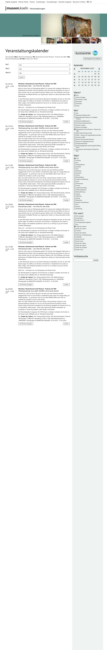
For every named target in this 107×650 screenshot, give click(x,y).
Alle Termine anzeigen (25, 122)
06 (89, 76)
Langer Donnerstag (81, 187)
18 (82, 82)
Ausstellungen (40, 2)
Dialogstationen (80, 164)
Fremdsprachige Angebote (83, 222)
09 (99, 76)
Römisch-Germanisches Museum (85, 139)
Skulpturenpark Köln (81, 143)
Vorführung (79, 208)
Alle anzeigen (80, 216)
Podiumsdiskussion (81, 190)
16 (99, 79)
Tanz (77, 204)
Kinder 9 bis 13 (80, 220)
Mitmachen (79, 200)
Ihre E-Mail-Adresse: (11, 549)
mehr (33, 581)
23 (99, 82)
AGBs (45, 647)
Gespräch (78, 167)
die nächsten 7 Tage (81, 99)
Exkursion (78, 173)
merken (66, 122)
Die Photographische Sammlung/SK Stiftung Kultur (88, 146)
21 (92, 82)
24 (79, 85)
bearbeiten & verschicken (15, 533)
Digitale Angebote (11, 2)
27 (89, 85)
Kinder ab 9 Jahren (81, 245)
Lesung (78, 185)
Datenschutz (38, 647)
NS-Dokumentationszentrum (84, 123)
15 (95, 79)
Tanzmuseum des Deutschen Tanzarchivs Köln (87, 150)
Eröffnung (78, 196)
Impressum (28, 647)
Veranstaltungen (52, 2)
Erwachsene (79, 218)
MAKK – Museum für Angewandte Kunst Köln (88, 135)
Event (77, 181)
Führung (78, 160)
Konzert (78, 206)
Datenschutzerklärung (17, 557)
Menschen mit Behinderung (83, 235)
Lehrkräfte (79, 237)
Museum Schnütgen (81, 127)
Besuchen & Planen (79, 2)
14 (92, 79)
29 (95, 85)
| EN (89, 2)
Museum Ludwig (80, 125)
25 (82, 85)
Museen (32, 2)
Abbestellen (20, 562)
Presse (51, 647)
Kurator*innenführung (82, 179)
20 (89, 82)
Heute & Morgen (80, 97)
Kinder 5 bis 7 (79, 249)
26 (85, 85)
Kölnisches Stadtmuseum (83, 121)
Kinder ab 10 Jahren (81, 247)
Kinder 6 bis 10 (80, 239)
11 (82, 79)
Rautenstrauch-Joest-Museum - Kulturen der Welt (51, 57)
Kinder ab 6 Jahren (32, 59)
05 (85, 76)
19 (85, 82)
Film (77, 169)
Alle (77, 95)
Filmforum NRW (80, 137)
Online (78, 175)
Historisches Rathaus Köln (83, 115)
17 (79, 82)
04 (82, 76)
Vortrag (78, 198)
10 (79, 79)
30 (99, 85)
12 (85, 79)
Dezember (79, 103)
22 (95, 82)
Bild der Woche (23, 2)
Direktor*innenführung (82, 202)
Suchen (21, 77)
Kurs (77, 162)
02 (99, 74)
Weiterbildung (80, 177)
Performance (79, 183)
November (79, 101)
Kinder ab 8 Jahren (81, 233)
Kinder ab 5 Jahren (81, 228)
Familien (78, 230)
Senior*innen (79, 241)
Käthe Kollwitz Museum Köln (84, 133)
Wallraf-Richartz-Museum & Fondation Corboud (86, 118)
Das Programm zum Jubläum (92, 58)
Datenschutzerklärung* (13, 555)
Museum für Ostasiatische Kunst (85, 141)
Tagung (78, 194)
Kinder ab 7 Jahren (81, 243)
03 (79, 76)
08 (95, 76)
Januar (77, 106)
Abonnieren (10, 562)
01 (95, 74)
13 (89, 79)
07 (92, 76)
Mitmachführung (80, 192)
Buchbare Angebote (65, 2)
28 (92, 85)
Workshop (78, 171)
